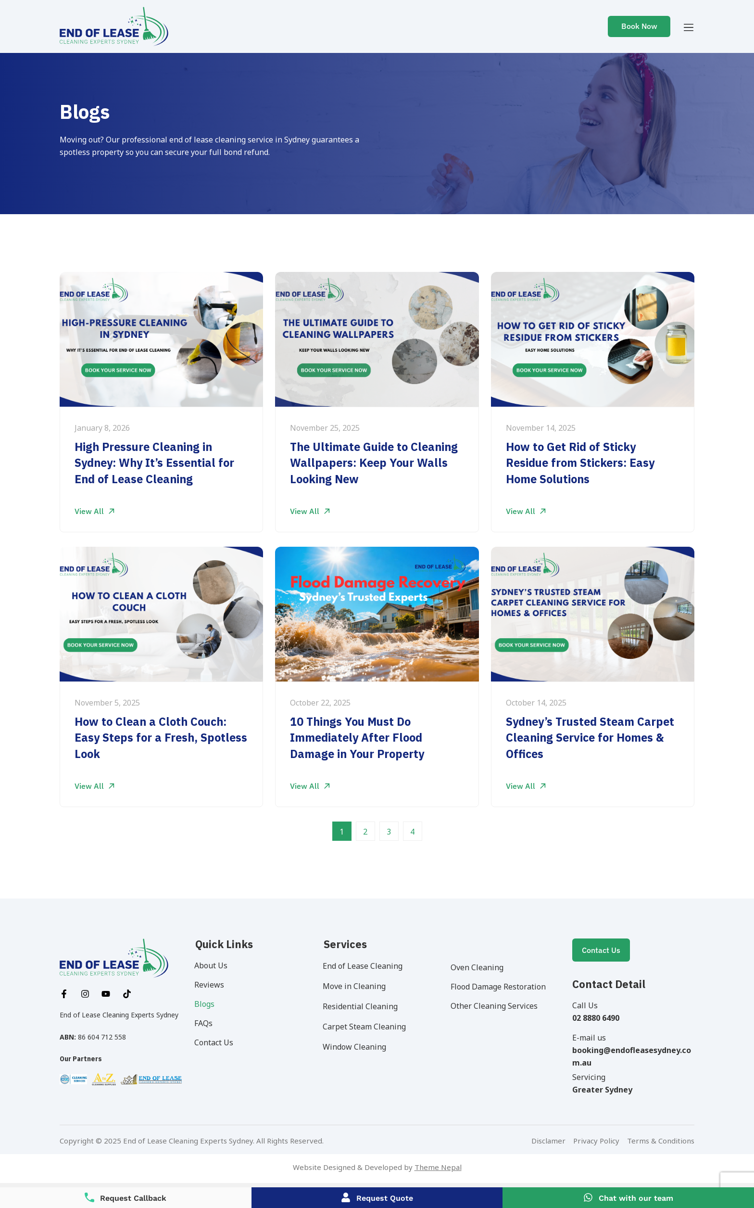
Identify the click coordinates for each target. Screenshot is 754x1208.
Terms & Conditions (660, 1140)
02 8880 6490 (595, 1018)
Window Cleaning (357, 1046)
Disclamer (549, 1140)
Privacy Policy (596, 1140)
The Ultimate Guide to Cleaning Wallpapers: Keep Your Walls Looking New (377, 463)
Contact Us (216, 1042)
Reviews (212, 984)
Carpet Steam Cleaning (367, 1026)
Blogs (207, 1004)
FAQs (206, 1023)
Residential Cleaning (363, 1006)
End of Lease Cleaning (365, 966)
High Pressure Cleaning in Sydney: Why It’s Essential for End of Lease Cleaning (157, 463)
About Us (213, 965)
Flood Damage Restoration (501, 986)
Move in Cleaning (357, 986)
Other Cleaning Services (496, 1006)
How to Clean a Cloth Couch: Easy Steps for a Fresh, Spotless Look (153, 738)
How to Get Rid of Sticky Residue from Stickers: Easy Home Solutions (583, 463)
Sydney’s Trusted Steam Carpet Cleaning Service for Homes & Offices (582, 738)
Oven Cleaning (479, 967)
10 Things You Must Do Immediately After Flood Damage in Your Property (359, 738)
